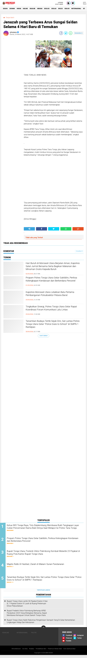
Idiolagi (66, 8)
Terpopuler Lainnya (43, 593)
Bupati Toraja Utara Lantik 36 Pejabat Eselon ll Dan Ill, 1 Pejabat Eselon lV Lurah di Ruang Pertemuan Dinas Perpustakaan (27, 606)
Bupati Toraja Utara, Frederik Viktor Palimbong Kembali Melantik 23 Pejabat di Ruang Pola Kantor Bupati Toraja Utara (45, 554)
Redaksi (30, 652)
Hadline (31, 8)
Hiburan (48, 8)
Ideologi (57, 8)
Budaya (6, 8)
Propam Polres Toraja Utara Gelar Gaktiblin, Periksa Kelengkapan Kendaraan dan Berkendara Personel (53, 281)
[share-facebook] (61, 33)
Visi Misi (23, 652)
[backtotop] (43, 630)
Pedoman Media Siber (55, 652)
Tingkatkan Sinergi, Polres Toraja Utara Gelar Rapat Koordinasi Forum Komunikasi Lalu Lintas (54, 310)
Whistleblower (14, 652)
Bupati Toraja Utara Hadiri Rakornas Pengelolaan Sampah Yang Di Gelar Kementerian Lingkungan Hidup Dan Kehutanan (41, 624)
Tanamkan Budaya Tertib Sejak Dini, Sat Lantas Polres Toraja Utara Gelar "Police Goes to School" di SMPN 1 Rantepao (51, 325)
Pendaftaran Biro (41, 652)
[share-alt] (29, 228)
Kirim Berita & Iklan (71, 652)
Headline (39, 8)
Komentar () (78, 33)
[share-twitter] (66, 33)
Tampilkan (79, 251)
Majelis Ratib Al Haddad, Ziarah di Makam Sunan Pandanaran (44, 566)
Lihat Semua (43, 335)
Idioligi (74, 8)
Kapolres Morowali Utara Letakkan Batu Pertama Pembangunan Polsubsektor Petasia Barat (51, 296)
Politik (33, 635)
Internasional (22, 635)
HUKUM (22, 8)
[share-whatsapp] (70, 33)
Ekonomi (14, 8)
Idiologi (82, 8)
